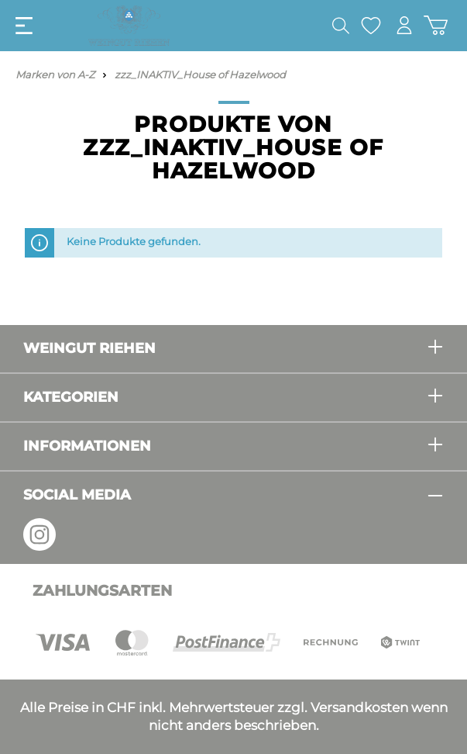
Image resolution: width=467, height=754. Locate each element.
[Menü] (24, 25)
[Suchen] (340, 25)
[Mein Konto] (404, 25)
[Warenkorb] (436, 25)
